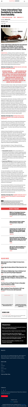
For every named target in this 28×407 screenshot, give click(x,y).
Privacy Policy (23, 400)
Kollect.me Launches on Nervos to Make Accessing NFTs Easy (7, 300)
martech (21, 203)
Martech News (3, 204)
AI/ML (11, 216)
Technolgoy (19, 204)
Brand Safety (20, 17)
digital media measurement (5, 202)
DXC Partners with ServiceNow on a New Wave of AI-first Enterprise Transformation (18, 248)
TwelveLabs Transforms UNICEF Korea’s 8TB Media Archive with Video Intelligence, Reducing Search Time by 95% (13, 278)
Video (15, 17)
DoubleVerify (13, 202)
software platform (12, 204)
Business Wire (7, 19)
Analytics (11, 234)
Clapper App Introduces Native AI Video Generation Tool (14, 267)
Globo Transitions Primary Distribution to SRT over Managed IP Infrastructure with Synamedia (12, 289)
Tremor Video (24, 204)
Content (3, 291)
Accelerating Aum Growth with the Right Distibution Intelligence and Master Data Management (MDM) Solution (18, 230)
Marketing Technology (5, 203)
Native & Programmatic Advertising (8, 286)
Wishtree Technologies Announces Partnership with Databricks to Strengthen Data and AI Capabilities (18, 213)
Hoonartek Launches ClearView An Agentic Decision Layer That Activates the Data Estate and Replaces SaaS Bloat (18, 239)
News (8, 204)
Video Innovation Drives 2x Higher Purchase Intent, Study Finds (17, 222)
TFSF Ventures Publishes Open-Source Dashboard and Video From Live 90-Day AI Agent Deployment (13, 271)
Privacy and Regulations (7, 17)
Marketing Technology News (14, 203)
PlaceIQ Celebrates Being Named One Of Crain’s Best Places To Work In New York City (20, 301)
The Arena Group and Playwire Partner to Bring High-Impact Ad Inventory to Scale (13, 283)
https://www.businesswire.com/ (6, 310)
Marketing (18, 202)
